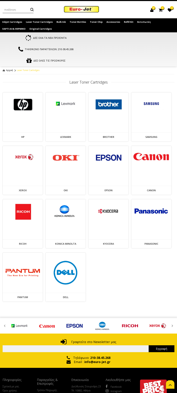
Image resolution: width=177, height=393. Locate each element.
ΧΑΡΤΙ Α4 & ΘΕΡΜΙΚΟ (14, 28)
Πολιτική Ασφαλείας (48, 376)
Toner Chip (96, 21)
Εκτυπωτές (144, 21)
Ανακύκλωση (10, 377)
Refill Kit (128, 21)
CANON (151, 168)
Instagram (114, 369)
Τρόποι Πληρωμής (47, 368)
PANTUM (22, 275)
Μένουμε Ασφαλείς (13, 385)
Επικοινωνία (9, 381)
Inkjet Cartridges (12, 21)
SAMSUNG (151, 115)
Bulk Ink (61, 21)
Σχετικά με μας (11, 364)
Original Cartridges (40, 28)
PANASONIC (151, 221)
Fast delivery (9, 389)
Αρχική (8, 48)
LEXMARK (65, 115)
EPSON (109, 168)
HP (22, 115)
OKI (66, 168)
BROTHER (108, 115)
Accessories (113, 21)
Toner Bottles (78, 21)
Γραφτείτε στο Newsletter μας (88, 320)
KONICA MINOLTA (65, 221)
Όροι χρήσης (10, 368)
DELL (65, 275)
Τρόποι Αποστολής (47, 372)
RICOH (22, 221)
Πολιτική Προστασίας (14, 372)
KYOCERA (108, 221)
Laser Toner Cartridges (39, 21)
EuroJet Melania (81, 10)
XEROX (23, 168)
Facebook (114, 365)
